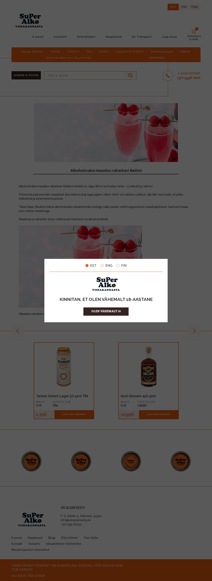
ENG (106, 265)
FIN (121, 265)
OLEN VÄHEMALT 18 (106, 311)
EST (91, 265)
